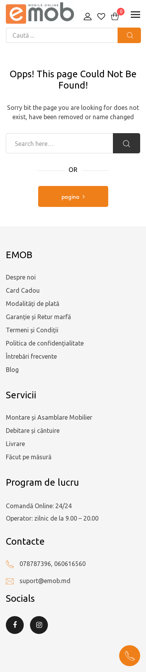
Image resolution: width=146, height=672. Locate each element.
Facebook (15, 625)
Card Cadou (23, 290)
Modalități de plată (32, 303)
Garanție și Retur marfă (38, 316)
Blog (12, 369)
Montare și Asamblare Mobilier (49, 417)
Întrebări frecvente (31, 356)
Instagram (39, 625)
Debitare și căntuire (33, 430)
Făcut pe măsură (28, 456)
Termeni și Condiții (32, 329)
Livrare (15, 443)
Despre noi (21, 277)
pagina (70, 197)
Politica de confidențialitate (45, 343)
